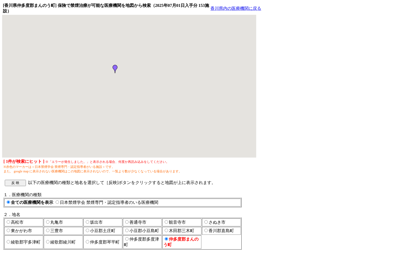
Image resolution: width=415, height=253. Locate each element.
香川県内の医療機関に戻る (235, 8)
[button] (115, 69)
